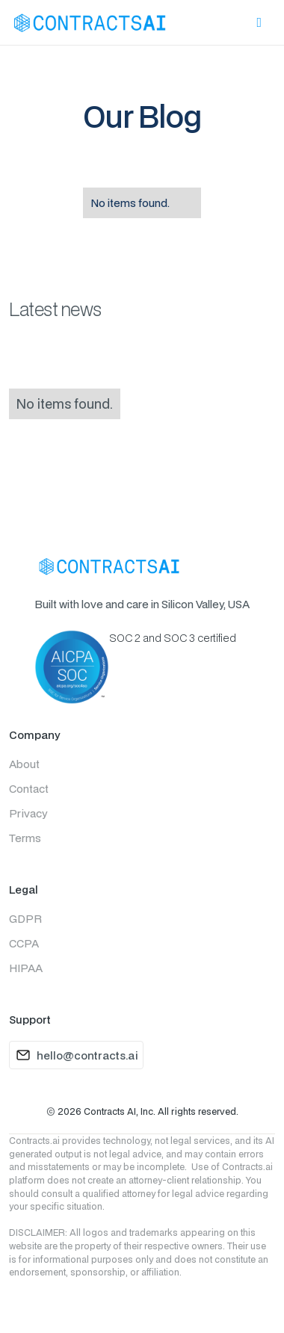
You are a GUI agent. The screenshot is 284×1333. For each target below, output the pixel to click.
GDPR (25, 919)
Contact (29, 789)
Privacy (28, 813)
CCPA (24, 943)
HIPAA (26, 968)
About (24, 764)
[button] (259, 22)
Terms (25, 838)
